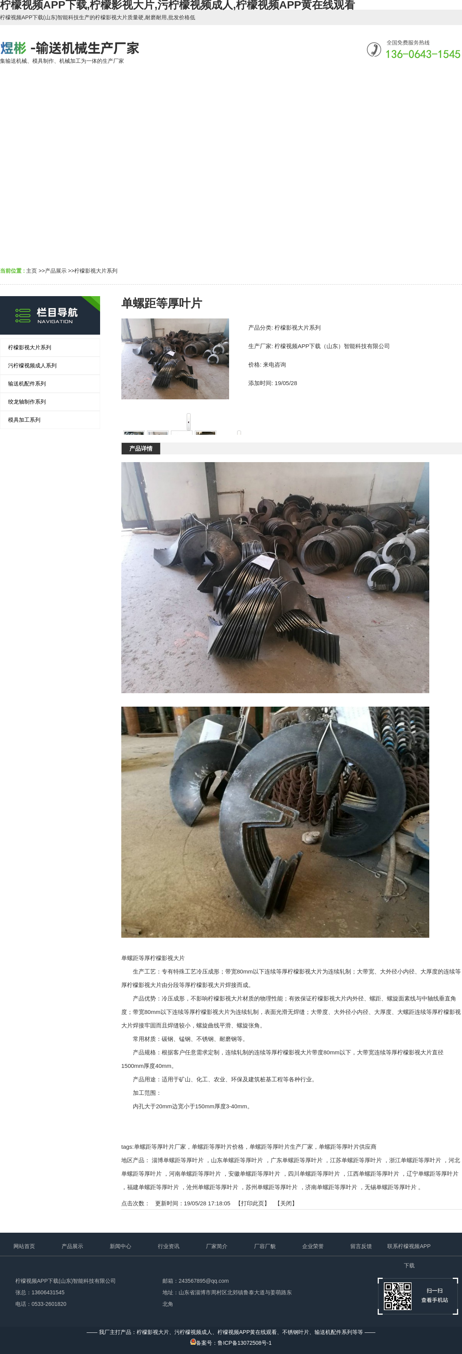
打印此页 (252, 1203)
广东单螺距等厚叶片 (297, 1160)
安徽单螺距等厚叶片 (254, 1173)
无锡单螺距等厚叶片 (391, 1187)
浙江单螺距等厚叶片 (415, 1160)
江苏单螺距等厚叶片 (356, 1160)
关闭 (286, 1203)
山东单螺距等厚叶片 (237, 1160)
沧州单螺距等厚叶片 (212, 1187)
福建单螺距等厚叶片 (153, 1187)
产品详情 (140, 448)
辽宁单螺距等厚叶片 (433, 1173)
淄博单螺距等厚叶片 (178, 1160)
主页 (31, 271)
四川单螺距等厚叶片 (314, 1173)
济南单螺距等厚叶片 (331, 1187)
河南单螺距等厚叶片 (195, 1173)
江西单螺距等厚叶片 (373, 1173)
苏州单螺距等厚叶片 (272, 1187)
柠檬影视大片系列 (95, 271)
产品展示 (56, 271)
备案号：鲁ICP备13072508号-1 (230, 1343)
